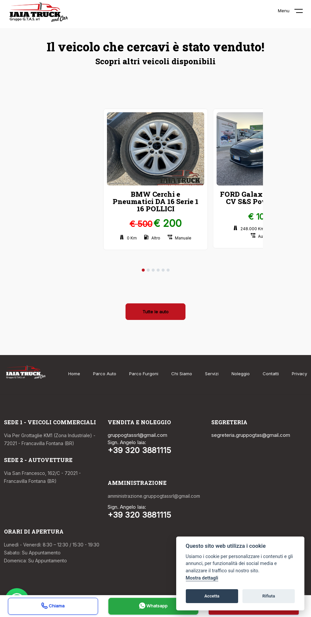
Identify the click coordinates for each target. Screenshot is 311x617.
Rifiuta (268, 595)
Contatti (271, 373)
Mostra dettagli (202, 578)
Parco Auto (104, 373)
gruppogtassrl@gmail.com (137, 435)
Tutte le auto (155, 311)
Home (74, 373)
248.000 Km (248, 228)
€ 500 (141, 224)
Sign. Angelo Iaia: (127, 442)
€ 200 (167, 223)
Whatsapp (153, 606)
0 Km (128, 237)
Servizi (212, 373)
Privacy (299, 373)
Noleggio (241, 373)
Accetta (211, 595)
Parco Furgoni (143, 373)
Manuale (179, 237)
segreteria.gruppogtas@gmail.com (250, 435)
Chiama (53, 606)
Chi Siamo (181, 373)
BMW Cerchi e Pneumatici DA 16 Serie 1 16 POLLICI (155, 201)
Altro (152, 237)
